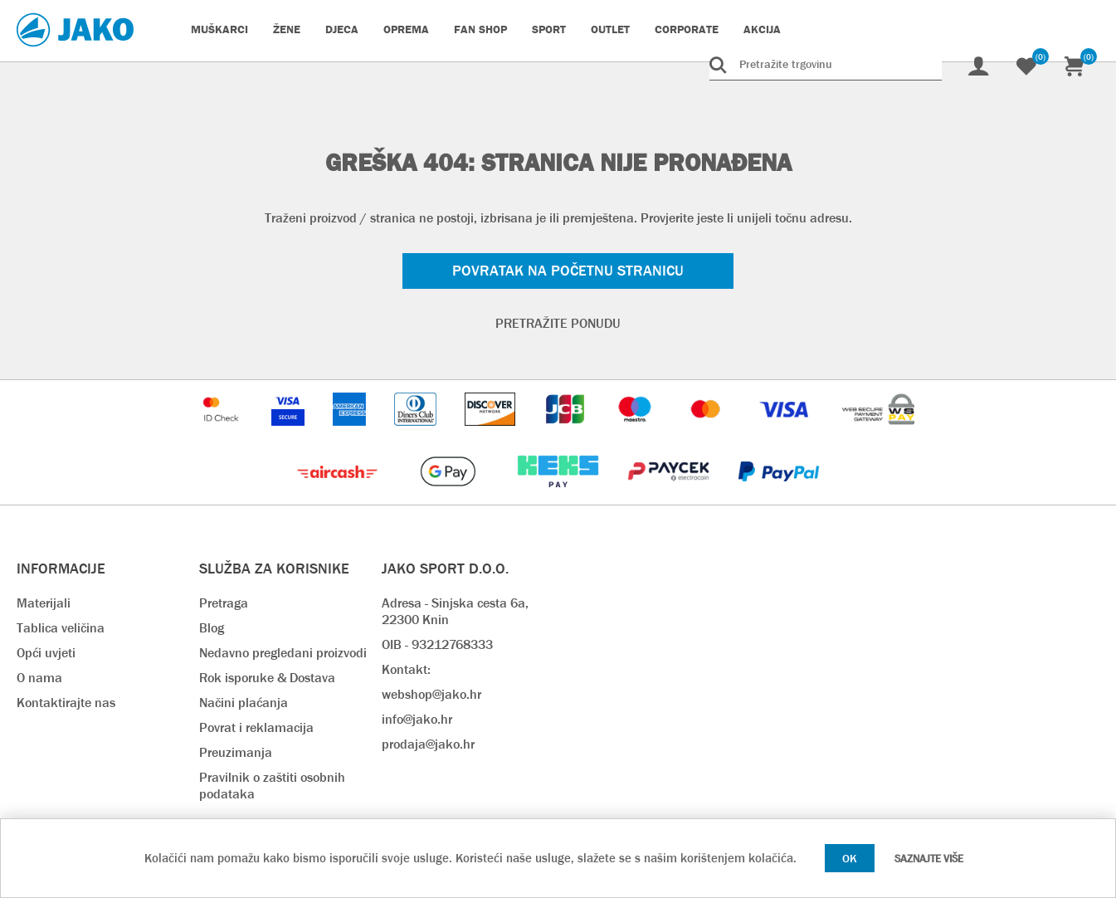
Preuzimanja (235, 752)
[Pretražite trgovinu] (825, 64)
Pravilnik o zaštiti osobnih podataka (272, 786)
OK (849, 858)
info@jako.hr (417, 719)
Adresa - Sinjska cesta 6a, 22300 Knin (455, 611)
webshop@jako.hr (431, 694)
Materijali (44, 603)
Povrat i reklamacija (256, 727)
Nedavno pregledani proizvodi (283, 652)
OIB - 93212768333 (437, 644)
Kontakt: (406, 669)
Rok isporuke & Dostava (267, 677)
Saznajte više (928, 859)
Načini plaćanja (243, 702)
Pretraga (223, 603)
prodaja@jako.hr (428, 744)
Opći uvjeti (46, 652)
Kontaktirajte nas (66, 702)
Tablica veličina (61, 628)
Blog (211, 628)
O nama (39, 677)
